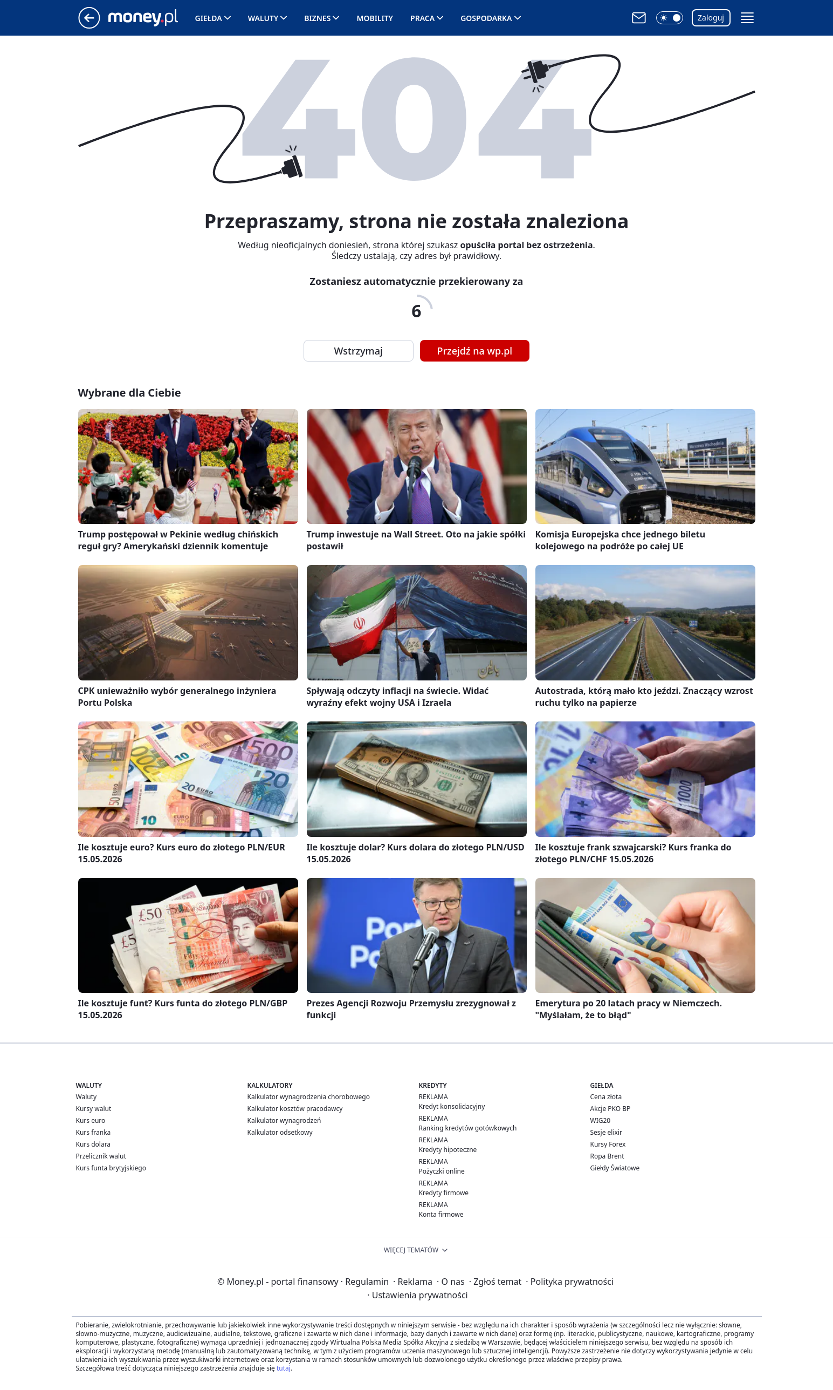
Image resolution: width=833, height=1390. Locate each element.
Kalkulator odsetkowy (280, 1132)
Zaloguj (711, 17)
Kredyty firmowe (444, 1192)
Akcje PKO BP (610, 1108)
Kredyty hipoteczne (448, 1149)
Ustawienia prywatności (417, 1295)
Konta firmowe (441, 1214)
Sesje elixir (606, 1132)
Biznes (317, 18)
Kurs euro (91, 1120)
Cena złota (606, 1096)
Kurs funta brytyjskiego (111, 1168)
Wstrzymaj (358, 350)
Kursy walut (94, 1108)
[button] (669, 17)
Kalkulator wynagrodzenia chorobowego (308, 1096)
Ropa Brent (607, 1156)
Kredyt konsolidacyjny (452, 1106)
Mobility (374, 18)
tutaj (284, 1368)
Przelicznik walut (101, 1156)
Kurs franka (93, 1132)
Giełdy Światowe (615, 1168)
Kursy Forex (608, 1144)
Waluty (263, 18)
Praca (422, 18)
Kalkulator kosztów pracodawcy (295, 1108)
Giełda (208, 18)
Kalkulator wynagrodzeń (284, 1120)
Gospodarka (486, 18)
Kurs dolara (93, 1144)
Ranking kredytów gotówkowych (468, 1128)
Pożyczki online (442, 1171)
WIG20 (600, 1120)
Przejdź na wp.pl (475, 350)
